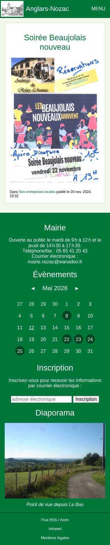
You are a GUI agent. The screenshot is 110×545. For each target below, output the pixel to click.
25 (20, 351)
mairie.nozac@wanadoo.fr (55, 261)
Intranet (55, 528)
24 (90, 339)
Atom (64, 520)
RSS (53, 520)
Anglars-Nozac (47, 8)
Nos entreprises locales (37, 192)
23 (78, 339)
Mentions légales (55, 538)
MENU (98, 8)
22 (67, 339)
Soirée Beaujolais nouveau (55, 42)
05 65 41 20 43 (71, 250)
